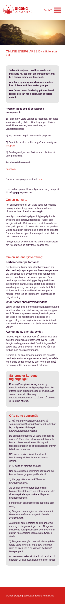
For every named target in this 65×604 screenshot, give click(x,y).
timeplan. (10, 145)
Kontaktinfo (48, 595)
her (40, 179)
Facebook (11, 169)
